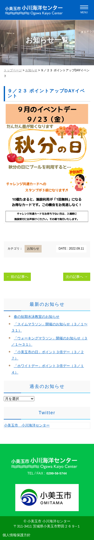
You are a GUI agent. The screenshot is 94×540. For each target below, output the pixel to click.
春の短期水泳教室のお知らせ (36, 317)
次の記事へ (77, 277)
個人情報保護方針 (17, 535)
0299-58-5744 (56, 473)
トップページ (13, 70)
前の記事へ (17, 277)
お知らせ (31, 70)
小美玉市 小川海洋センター (27, 425)
